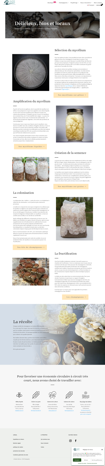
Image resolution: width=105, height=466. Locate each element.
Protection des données (92, 463)
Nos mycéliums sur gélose (67, 95)
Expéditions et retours (18, 439)
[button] (102, 449)
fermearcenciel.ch (35, 410)
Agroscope (65, 89)
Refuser (86, 460)
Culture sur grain (36, 401)
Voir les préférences (97, 460)
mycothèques (69, 86)
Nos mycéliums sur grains (67, 186)
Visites (42, 447)
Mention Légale (17, 443)
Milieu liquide (19, 402)
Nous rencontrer (85, 3)
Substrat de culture (52, 402)
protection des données (19, 451)
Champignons (63, 3)
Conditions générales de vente (20, 455)
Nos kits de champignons (26, 247)
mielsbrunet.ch (19, 410)
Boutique (52, 3)
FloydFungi (74, 3)
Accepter (77, 460)
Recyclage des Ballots (85, 402)
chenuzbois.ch (52, 410)
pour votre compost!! (86, 413)
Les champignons (71, 297)
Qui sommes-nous (45, 439)
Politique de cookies (82, 463)
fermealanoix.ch (69, 410)
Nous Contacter (44, 443)
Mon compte (98, 3)
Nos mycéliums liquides (27, 147)
